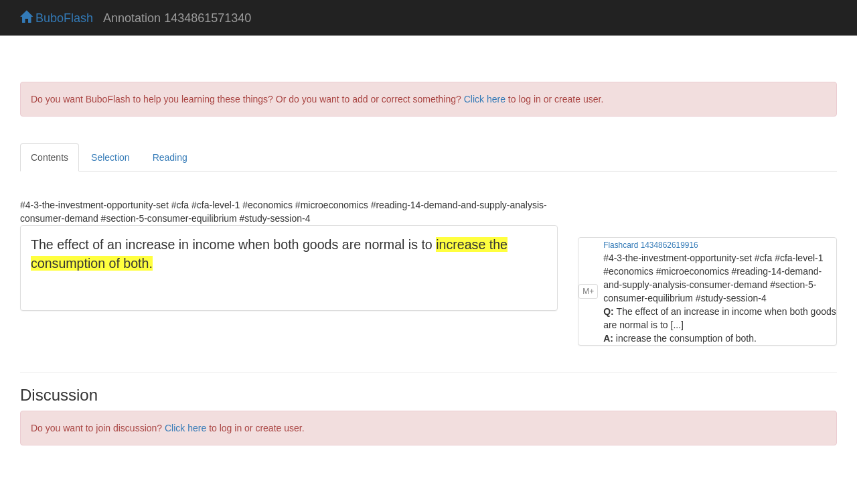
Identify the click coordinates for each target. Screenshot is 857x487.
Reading (170, 157)
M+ (588, 291)
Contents (49, 157)
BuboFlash (56, 18)
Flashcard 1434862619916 (650, 245)
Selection (110, 157)
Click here (484, 99)
